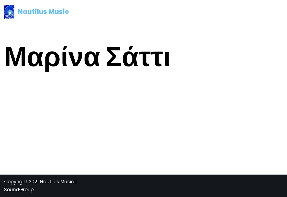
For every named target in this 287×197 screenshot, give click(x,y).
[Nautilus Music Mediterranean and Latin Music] (36, 12)
